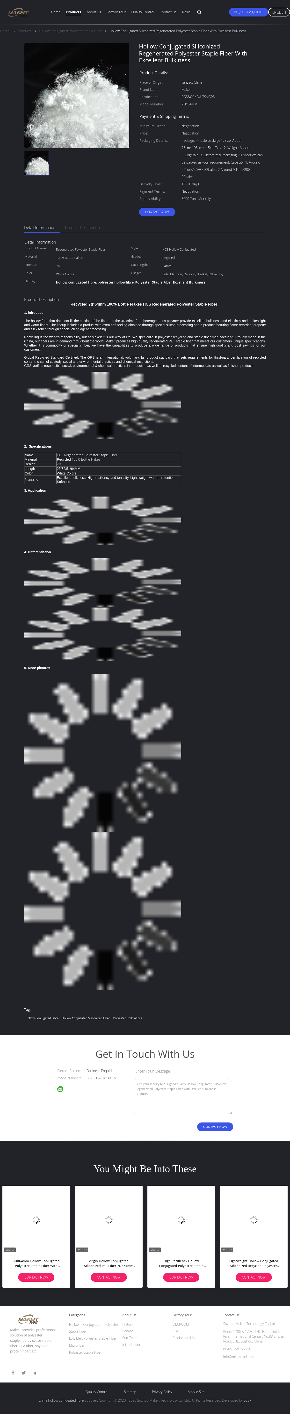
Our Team (130, 1337)
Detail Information (40, 227)
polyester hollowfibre (127, 1018)
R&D (176, 1331)
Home (55, 12)
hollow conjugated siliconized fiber (86, 1018)
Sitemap (130, 1392)
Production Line (184, 1337)
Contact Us (168, 12)
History (127, 1324)
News (186, 12)
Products (73, 12)
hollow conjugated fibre (41, 1018)
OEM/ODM (181, 1324)
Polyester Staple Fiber (85, 1352)
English (279, 12)
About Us (94, 12)
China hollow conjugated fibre (61, 1400)
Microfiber (77, 1345)
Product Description (82, 227)
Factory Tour (116, 12)
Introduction (131, 1344)
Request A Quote (248, 12)
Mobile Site (196, 1392)
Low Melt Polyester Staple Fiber (92, 1338)
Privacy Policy (162, 1392)
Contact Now (157, 212)
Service (127, 1331)
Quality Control (142, 12)
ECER (247, 1400)
